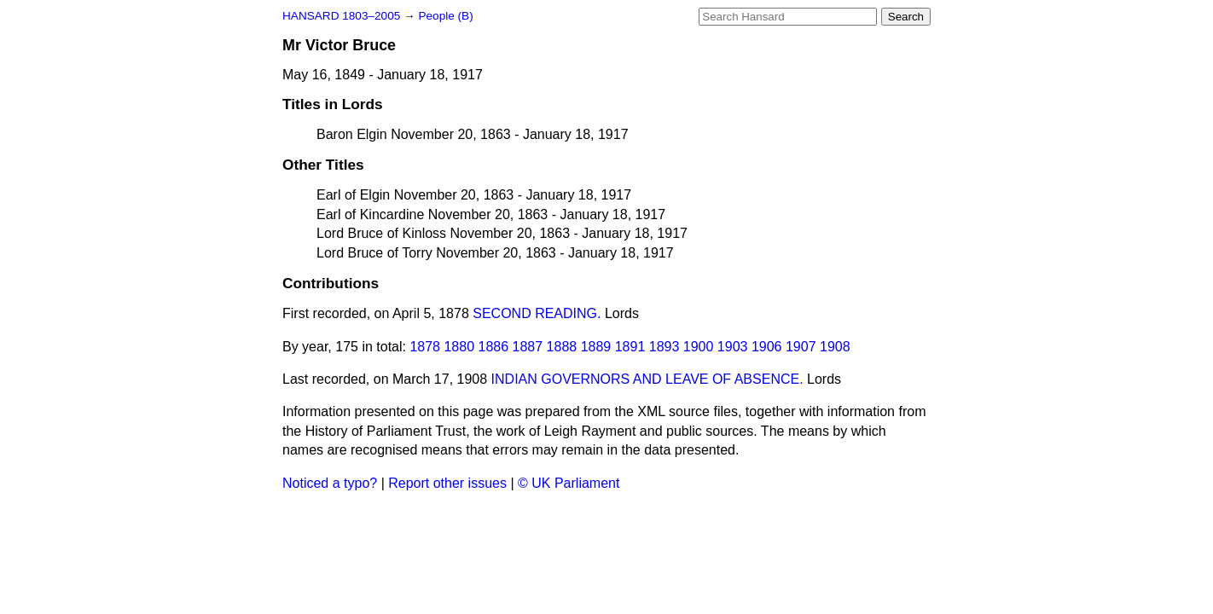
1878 (424, 346)
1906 (767, 346)
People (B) (445, 15)
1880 (459, 346)
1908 (835, 346)
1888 (562, 346)
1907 (801, 346)
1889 (596, 346)
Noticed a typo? (329, 483)
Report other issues (447, 483)
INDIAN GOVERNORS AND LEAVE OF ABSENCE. (647, 379)
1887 (528, 346)
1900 (698, 346)
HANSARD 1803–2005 (341, 15)
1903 (732, 346)
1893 (664, 346)
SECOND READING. (537, 313)
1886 (494, 346)
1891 (630, 346)
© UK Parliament (568, 483)
